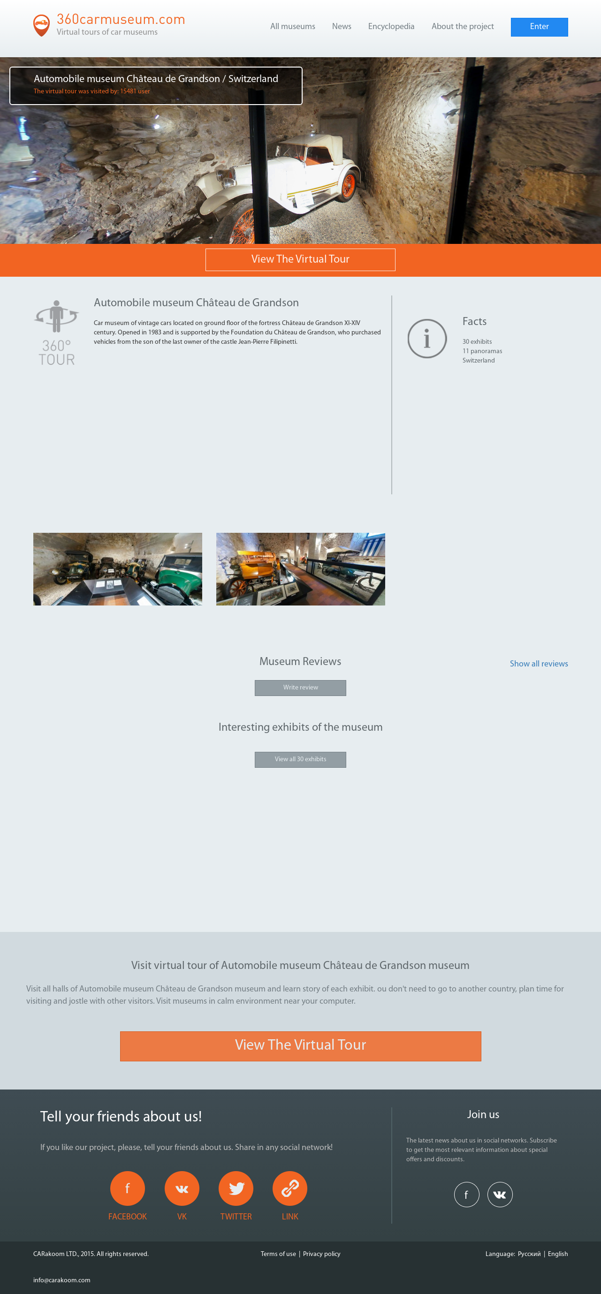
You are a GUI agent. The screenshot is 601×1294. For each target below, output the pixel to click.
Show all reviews (539, 664)
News (341, 27)
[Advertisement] (239, 428)
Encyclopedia (391, 27)
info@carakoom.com (62, 1280)
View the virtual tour (300, 259)
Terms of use (278, 1254)
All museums (292, 27)
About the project (463, 27)
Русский (529, 1254)
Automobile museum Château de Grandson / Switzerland (156, 84)
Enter (539, 27)
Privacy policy (322, 1254)
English (558, 1254)
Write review (300, 687)
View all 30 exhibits (301, 759)
